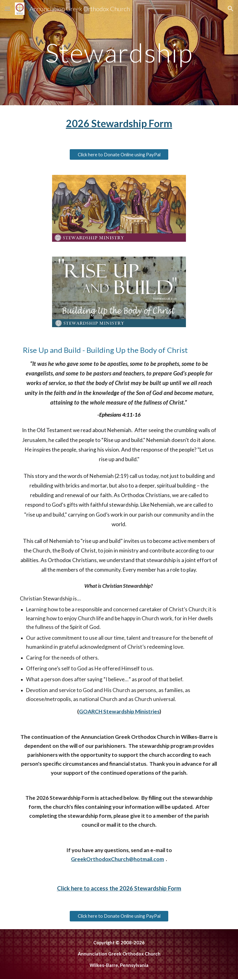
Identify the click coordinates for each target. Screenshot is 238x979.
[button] (7, 8)
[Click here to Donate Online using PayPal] (119, 154)
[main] (118, 52)
